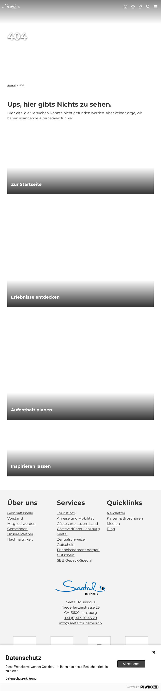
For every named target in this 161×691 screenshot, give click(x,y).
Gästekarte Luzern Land (77, 523)
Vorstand (15, 518)
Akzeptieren (131, 664)
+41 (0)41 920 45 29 (80, 618)
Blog (111, 529)
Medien (113, 523)
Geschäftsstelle (20, 513)
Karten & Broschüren (125, 518)
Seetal (11, 85)
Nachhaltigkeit (20, 539)
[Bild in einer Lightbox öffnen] (80, 587)
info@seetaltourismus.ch (80, 623)
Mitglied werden (21, 523)
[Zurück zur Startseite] (11, 6)
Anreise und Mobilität (75, 518)
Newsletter (116, 513)
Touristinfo (66, 513)
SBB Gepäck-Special (74, 560)
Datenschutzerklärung (20, 678)
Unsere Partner (20, 534)
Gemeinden (17, 529)
